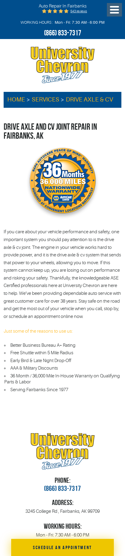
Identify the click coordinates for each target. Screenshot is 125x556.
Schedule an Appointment (62, 547)
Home (16, 99)
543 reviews (78, 11)
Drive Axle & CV (89, 99)
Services (45, 99)
